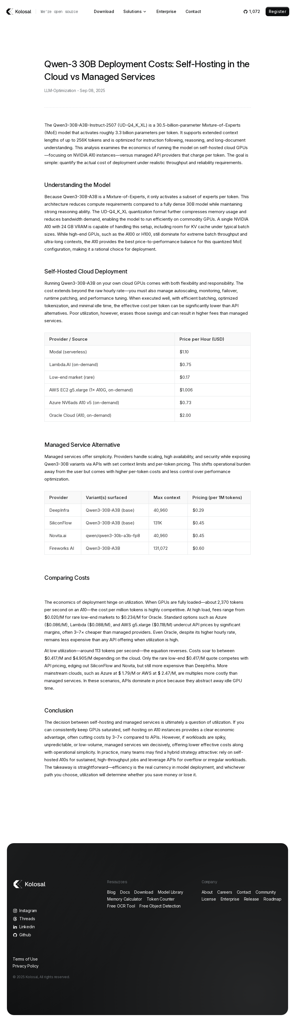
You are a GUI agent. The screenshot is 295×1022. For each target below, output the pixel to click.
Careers (224, 892)
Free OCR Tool (121, 905)
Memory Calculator (124, 899)
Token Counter (161, 899)
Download (104, 11)
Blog (111, 892)
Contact (193, 11)
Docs (125, 892)
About (207, 892)
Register (277, 11)
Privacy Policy (26, 965)
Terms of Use (25, 959)
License (209, 899)
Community (266, 892)
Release (251, 899)
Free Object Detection (160, 905)
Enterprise (166, 11)
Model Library (170, 892)
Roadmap (272, 899)
